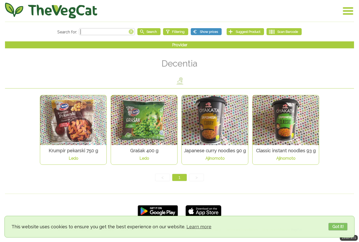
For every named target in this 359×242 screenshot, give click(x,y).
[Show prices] (206, 31)
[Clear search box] (131, 31)
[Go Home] (51, 10)
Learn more (198, 226)
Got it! (338, 226)
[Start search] (149, 31)
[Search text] (107, 31)
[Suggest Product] (245, 31)
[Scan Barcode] (284, 31)
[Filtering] (175, 31)
